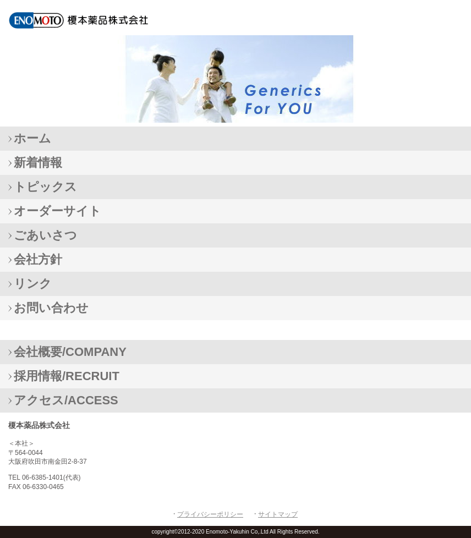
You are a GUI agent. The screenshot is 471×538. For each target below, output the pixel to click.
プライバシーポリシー (210, 514)
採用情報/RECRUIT (66, 376)
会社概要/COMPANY (70, 352)
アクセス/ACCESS (66, 400)
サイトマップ (278, 514)
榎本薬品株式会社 (88, 20)
